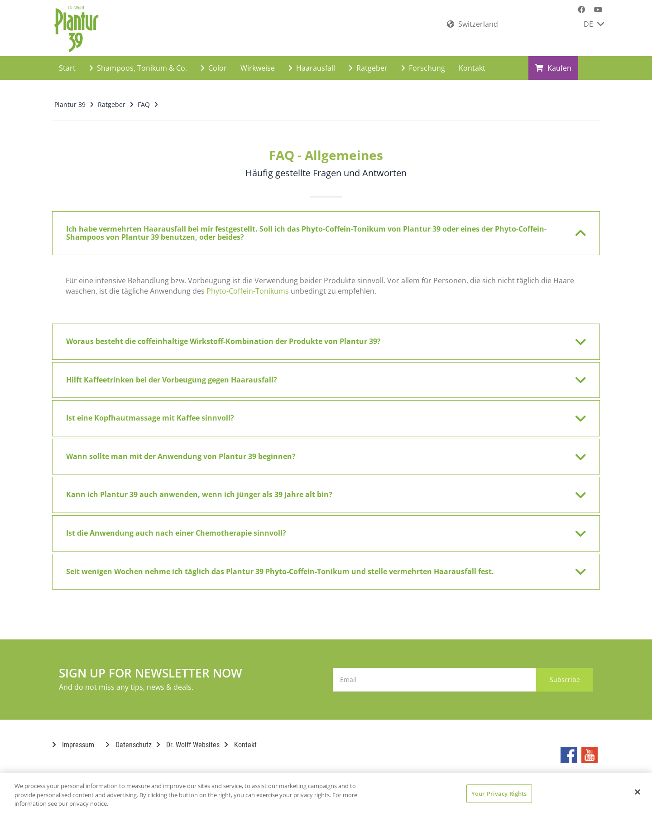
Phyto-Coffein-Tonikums (247, 285)
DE (594, 24)
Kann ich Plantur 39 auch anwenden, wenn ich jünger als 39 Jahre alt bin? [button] (320, 488)
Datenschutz (128, 738)
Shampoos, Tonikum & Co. (138, 62)
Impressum (73, 738)
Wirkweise (257, 62)
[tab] (326, 227)
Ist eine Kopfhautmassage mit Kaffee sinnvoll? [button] (320, 412)
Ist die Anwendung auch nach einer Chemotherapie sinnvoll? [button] (320, 527)
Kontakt (472, 62)
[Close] (637, 792)
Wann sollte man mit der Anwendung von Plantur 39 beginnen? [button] (320, 450)
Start (67, 62)
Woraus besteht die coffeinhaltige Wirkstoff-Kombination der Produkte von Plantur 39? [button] (320, 335)
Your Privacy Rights (499, 793)
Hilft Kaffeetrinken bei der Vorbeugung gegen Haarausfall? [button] (320, 374)
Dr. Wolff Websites (188, 738)
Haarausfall (311, 62)
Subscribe (557, 673)
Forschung (423, 62)
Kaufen (553, 62)
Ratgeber (368, 62)
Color (214, 62)
